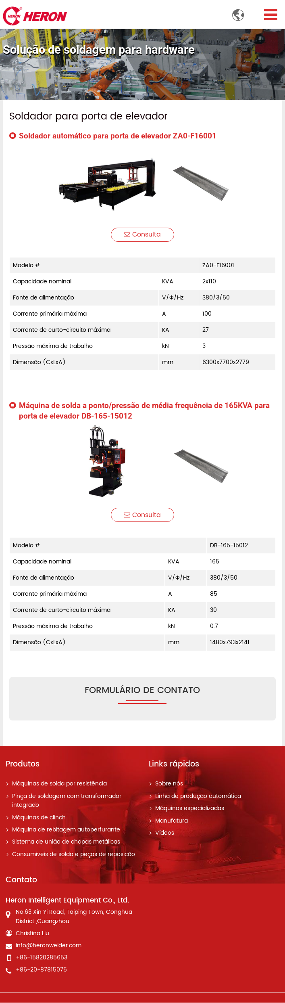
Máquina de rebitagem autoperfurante (66, 830)
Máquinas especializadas (189, 808)
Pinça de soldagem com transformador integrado (66, 801)
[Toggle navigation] (270, 15)
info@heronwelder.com (48, 946)
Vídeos (164, 833)
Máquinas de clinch (39, 817)
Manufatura (171, 821)
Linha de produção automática (198, 796)
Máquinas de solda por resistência (59, 784)
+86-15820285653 (41, 958)
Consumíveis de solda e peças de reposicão (73, 854)
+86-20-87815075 (41, 970)
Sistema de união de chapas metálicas (66, 842)
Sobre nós (169, 784)
